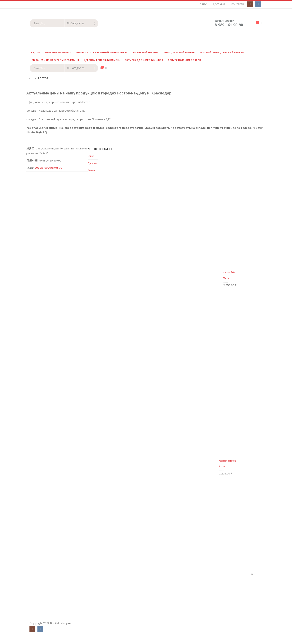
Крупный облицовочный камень (222, 52)
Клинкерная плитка (58, 52)
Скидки (34, 52)
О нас (203, 4)
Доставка (219, 4)
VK (40, 629)
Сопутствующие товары (184, 60)
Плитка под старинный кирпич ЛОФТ (101, 52)
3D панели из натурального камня (55, 60)
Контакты (237, 4)
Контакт (92, 170)
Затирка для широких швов (144, 60)
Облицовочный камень (179, 52)
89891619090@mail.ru (48, 167)
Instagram (32, 629)
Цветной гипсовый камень (102, 60)
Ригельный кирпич (145, 52)
